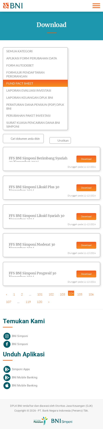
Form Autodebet (20, 65)
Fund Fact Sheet (19, 83)
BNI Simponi (20, 336)
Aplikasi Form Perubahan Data (31, 58)
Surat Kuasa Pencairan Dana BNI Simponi (33, 124)
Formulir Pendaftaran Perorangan (25, 74)
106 (91, 294)
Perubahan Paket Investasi (28, 115)
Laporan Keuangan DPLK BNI (29, 97)
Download (86, 158)
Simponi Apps (21, 369)
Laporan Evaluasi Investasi (28, 90)
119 (28, 301)
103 (62, 294)
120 (39, 301)
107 (8, 301)
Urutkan (63, 140)
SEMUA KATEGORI (19, 51)
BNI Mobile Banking (24, 377)
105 (79, 294)
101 (39, 294)
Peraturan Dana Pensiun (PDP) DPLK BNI (35, 106)
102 (51, 294)
